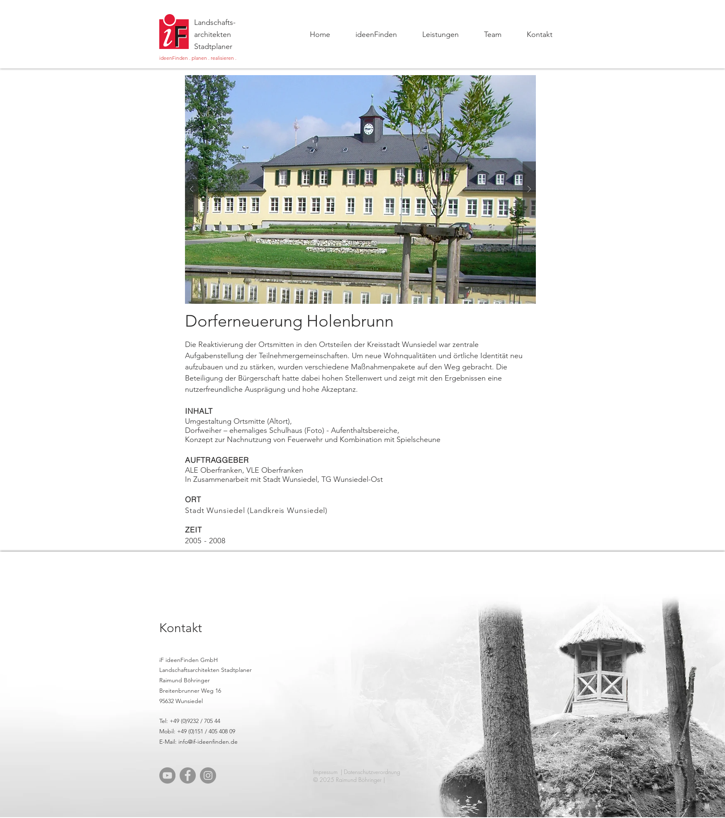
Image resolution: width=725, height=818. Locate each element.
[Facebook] (188, 775)
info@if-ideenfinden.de (208, 741)
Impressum (325, 772)
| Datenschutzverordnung (370, 772)
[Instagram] (208, 775)
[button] (360, 189)
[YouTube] (167, 775)
